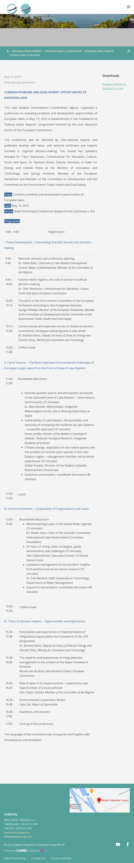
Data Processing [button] (15, 858)
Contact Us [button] (38, 858)
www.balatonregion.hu (16, 832)
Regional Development (27, 51)
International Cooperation (63, 51)
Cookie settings (61, 858)
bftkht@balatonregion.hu (18, 836)
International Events (99, 51)
